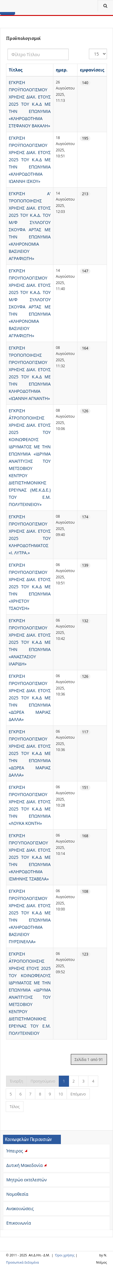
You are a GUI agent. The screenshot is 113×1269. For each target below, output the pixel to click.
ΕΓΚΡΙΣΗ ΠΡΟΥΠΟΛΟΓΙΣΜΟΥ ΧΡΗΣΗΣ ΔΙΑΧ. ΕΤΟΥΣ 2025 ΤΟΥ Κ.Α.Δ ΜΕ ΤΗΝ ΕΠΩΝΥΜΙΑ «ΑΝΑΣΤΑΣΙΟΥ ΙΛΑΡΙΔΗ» (30, 642)
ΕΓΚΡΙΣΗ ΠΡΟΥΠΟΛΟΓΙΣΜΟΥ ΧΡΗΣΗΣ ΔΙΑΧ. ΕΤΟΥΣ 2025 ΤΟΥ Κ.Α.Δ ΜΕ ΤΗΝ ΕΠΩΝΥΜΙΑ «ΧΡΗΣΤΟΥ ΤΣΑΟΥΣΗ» (30, 586)
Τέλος (15, 1106)
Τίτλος (16, 70)
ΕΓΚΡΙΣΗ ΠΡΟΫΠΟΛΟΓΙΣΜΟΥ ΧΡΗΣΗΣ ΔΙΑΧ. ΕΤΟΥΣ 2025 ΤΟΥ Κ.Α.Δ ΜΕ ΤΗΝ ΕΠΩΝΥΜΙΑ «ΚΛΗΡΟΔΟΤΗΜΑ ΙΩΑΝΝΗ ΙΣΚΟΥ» (30, 159)
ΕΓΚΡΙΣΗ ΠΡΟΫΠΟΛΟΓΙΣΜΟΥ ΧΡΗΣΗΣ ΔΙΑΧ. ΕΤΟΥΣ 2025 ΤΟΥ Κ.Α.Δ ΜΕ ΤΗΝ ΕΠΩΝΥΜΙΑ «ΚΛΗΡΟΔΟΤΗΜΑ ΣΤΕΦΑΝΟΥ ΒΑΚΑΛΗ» (30, 104)
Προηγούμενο (42, 1081)
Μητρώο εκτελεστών (26, 1180)
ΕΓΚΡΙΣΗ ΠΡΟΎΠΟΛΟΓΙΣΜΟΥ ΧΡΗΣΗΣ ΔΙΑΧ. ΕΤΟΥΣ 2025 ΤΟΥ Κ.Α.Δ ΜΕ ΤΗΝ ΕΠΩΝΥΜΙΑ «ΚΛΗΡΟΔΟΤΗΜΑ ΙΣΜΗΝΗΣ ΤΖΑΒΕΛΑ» (30, 857)
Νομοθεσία (17, 1194)
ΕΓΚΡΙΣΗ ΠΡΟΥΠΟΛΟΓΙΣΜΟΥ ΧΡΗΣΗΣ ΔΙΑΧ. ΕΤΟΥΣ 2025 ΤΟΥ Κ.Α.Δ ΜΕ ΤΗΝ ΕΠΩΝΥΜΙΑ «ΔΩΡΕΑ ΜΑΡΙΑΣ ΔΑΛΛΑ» (30, 697)
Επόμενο (78, 1094)
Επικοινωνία (18, 1223)
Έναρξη (16, 1081)
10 (60, 1094)
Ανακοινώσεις (20, 1208)
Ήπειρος (17, 1151)
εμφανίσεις (92, 70)
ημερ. (61, 70)
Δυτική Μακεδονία (27, 1165)
